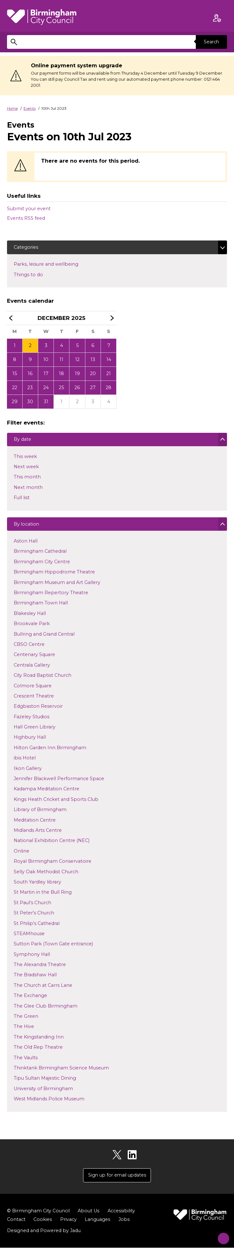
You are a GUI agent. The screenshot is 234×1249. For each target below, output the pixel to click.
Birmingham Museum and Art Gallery (56, 584)
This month (27, 478)
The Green (25, 1018)
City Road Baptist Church (42, 677)
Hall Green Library (34, 728)
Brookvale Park (31, 625)
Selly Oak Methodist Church (45, 873)
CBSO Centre (29, 646)
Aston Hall (25, 542)
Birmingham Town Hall (40, 604)
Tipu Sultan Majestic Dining (44, 1079)
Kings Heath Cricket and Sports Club (55, 800)
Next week (26, 468)
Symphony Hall (31, 955)
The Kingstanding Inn (38, 1038)
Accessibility (121, 1212)
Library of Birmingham (40, 811)
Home (12, 108)
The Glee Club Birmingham (45, 1007)
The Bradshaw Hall (35, 976)
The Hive (23, 1028)
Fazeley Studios (31, 718)
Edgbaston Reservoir (38, 708)
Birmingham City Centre (41, 563)
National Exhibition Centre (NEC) (51, 842)
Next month (28, 488)
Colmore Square (32, 687)
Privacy (68, 1220)
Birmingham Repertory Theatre (50, 594)
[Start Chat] (220, 1235)
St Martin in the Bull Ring (42, 894)
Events (30, 108)
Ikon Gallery (27, 769)
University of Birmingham (43, 1090)
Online (21, 852)
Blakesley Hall (29, 614)
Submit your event (29, 208)
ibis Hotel (24, 759)
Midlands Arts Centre (37, 832)
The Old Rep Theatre (38, 1049)
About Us (88, 1212)
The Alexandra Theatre (39, 966)
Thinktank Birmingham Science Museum (61, 1069)
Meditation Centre (34, 821)
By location (26, 526)
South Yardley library (37, 883)
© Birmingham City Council (38, 1212)
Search (211, 42)
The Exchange (30, 997)
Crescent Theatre (33, 697)
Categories (26, 247)
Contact (16, 1220)
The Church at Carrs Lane (42, 986)
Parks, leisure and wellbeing (56, 264)
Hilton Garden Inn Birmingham (49, 749)
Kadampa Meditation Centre (46, 790)
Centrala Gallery (31, 666)
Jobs (124, 1220)
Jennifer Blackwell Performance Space (58, 780)
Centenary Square (34, 656)
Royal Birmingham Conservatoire (52, 863)
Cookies (42, 1220)
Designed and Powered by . (44, 1231)
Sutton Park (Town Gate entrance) (53, 945)
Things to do (38, 274)
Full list (21, 499)
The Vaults (25, 1059)
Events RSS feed (26, 218)
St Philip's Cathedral (36, 924)
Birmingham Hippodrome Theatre (54, 573)
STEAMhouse (29, 935)
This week (25, 457)
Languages (97, 1220)
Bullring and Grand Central (43, 635)
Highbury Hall (29, 739)
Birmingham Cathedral (40, 553)
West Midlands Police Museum (48, 1100)
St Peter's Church (33, 914)
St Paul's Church (32, 904)
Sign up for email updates (117, 1176)
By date (22, 441)
